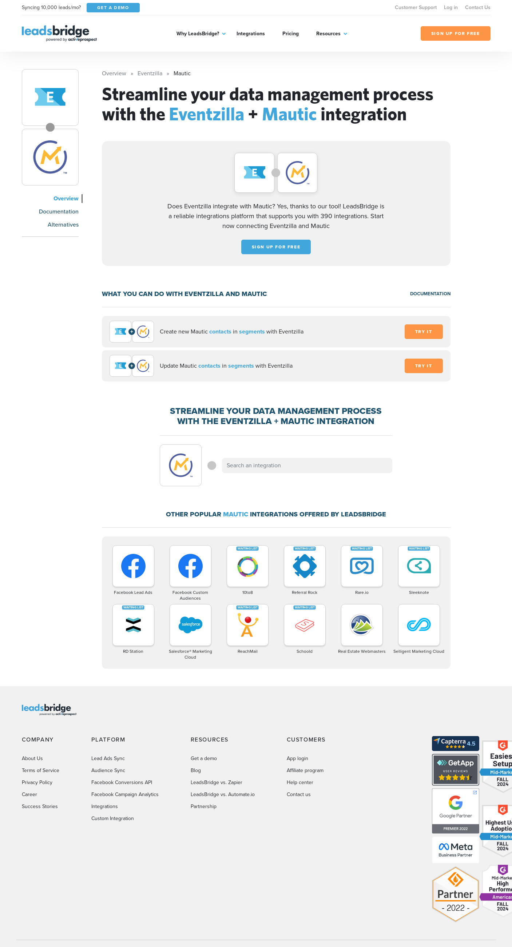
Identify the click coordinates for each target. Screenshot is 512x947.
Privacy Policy (37, 782)
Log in (451, 7)
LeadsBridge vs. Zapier (216, 782)
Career (29, 794)
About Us (32, 758)
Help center (300, 782)
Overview (66, 198)
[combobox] (307, 465)
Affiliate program (305, 770)
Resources (328, 33)
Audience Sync (108, 770)
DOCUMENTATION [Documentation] (430, 293)
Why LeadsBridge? (197, 33)
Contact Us (478, 7)
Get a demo (204, 758)
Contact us (299, 794)
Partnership (204, 806)
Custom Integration (112, 818)
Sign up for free (276, 247)
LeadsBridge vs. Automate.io (223, 794)
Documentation (59, 211)
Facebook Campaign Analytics (125, 794)
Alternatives (63, 224)
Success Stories (40, 806)
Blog (196, 770)
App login (297, 758)
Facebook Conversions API (121, 782)
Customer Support (416, 7)
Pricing (290, 33)
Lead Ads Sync (108, 758)
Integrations (251, 33)
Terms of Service (40, 770)
